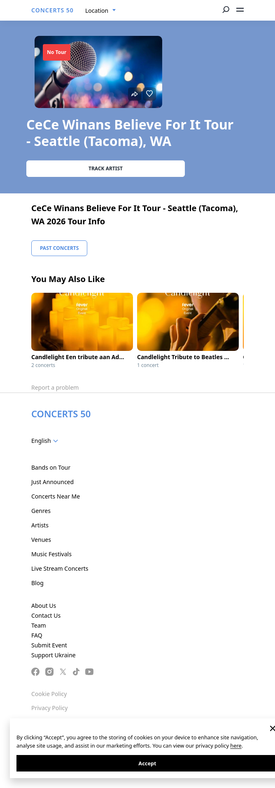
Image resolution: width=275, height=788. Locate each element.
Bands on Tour (50, 467)
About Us (43, 605)
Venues (41, 539)
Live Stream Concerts (59, 568)
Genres (41, 511)
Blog (37, 583)
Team (38, 625)
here (235, 745)
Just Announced (52, 482)
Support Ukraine (53, 655)
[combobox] (101, 10)
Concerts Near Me (55, 496)
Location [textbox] (96, 10)
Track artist (106, 168)
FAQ (36, 635)
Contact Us (46, 615)
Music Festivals (51, 554)
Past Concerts (59, 248)
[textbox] (46, 441)
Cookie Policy (49, 694)
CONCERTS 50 (52, 10)
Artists (40, 525)
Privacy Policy (49, 708)
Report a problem (55, 387)
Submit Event (49, 645)
